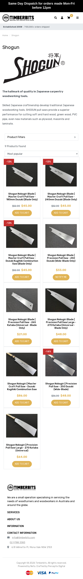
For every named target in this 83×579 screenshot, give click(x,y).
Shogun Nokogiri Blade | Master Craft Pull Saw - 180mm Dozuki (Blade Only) (22, 196)
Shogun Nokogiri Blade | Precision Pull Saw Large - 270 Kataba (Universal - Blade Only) (61, 323)
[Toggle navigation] (77, 18)
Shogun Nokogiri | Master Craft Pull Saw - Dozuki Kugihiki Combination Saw (22, 386)
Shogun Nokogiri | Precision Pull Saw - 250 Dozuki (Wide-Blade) (61, 386)
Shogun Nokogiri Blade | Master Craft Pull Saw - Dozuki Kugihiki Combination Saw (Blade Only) (22, 259)
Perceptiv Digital (56, 566)
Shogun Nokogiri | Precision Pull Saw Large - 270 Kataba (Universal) (22, 447)
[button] (68, 18)
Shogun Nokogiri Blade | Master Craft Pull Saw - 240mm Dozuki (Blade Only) (61, 196)
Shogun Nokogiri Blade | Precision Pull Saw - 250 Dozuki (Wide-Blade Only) (61, 258)
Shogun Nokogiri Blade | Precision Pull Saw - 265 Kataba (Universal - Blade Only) (22, 323)
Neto (32, 566)
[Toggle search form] (55, 18)
